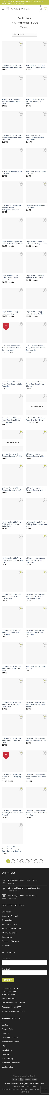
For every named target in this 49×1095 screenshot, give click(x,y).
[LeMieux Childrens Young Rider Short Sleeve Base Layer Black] (12, 617)
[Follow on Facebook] (41, 6)
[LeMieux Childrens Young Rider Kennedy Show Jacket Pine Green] (12, 122)
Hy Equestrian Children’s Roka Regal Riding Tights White (35, 101)
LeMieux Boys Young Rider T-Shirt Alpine (36, 207)
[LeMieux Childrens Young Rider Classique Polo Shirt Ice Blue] (36, 689)
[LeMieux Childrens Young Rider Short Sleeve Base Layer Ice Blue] (12, 581)
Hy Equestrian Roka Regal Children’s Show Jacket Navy (36, 66)
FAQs (4, 1046)
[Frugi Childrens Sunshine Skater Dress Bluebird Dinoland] (12, 262)
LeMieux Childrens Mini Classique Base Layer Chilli (35, 489)
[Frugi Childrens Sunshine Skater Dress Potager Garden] (36, 228)
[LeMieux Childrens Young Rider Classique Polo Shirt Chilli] (12, 725)
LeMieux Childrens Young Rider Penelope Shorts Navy (12, 66)
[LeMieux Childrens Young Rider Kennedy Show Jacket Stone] (36, 761)
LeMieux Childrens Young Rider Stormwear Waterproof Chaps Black (11, 208)
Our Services (7, 937)
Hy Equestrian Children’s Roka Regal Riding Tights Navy (11, 101)
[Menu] (3, 9)
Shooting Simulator (9, 924)
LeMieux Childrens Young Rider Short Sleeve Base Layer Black (11, 632)
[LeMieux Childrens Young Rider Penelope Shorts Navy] (12, 52)
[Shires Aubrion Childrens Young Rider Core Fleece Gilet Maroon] (12, 404)
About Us (6, 945)
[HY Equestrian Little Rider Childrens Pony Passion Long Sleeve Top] (36, 508)
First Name (24, 962)
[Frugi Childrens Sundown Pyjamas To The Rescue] (36, 262)
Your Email (24, 972)
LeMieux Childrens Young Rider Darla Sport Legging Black (11, 777)
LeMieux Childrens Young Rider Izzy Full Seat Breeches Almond (12, 813)
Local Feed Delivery (10, 1037)
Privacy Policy (7, 1058)
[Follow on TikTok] (41, 12)
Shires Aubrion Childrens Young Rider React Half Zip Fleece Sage (12, 384)
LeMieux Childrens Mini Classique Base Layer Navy (35, 455)
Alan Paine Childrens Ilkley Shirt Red (36, 667)
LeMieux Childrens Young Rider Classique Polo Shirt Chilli (11, 741)
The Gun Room (8, 920)
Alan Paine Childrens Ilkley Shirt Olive (36, 173)
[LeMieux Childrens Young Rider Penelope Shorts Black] (36, 725)
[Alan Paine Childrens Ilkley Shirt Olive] (36, 158)
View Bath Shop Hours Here (13, 1011)
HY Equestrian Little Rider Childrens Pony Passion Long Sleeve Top (36, 524)
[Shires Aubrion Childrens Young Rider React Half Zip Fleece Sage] (12, 368)
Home (13, 23)
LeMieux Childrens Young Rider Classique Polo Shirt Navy (11, 668)
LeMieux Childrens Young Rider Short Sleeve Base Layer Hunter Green (35, 596)
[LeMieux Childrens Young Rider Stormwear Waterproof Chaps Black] (12, 192)
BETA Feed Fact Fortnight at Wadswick (23, 888)
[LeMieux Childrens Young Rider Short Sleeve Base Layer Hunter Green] (36, 581)
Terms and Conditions (11, 1062)
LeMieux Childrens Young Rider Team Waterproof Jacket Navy (11, 704)
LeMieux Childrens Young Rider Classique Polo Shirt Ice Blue (35, 704)
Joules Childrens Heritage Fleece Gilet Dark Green (35, 419)
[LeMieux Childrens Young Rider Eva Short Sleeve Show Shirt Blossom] (36, 797)
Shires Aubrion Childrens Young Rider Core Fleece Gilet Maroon (11, 420)
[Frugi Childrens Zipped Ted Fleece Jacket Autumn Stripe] (12, 228)
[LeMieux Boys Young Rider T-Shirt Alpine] (36, 192)
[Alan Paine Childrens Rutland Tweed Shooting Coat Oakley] (36, 122)
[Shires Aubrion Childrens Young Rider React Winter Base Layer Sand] (12, 332)
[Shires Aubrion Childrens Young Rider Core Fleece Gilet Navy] (36, 368)
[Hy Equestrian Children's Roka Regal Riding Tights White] (36, 86)
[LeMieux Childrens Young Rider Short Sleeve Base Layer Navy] (36, 545)
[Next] (41, 861)
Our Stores (6, 912)
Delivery (5, 1033)
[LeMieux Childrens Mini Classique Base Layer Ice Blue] (12, 475)
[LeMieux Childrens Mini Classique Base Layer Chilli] (36, 475)
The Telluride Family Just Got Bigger (22, 880)
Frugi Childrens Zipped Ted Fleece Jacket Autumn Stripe (12, 243)
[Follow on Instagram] (41, 9)
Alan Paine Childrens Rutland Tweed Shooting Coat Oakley (35, 138)
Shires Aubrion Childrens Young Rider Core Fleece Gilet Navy (35, 384)
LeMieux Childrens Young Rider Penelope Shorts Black (36, 740)
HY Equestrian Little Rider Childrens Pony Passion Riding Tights (11, 524)
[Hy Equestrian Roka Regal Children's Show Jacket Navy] (36, 52)
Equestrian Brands (29, 1076)
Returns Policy (8, 1029)
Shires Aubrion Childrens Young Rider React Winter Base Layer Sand (11, 348)
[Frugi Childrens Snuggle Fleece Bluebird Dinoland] (36, 298)
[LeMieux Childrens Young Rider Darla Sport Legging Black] (12, 761)
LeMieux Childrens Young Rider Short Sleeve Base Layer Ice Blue (11, 596)
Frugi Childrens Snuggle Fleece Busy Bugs (10, 313)
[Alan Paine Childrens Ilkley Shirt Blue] (12, 158)
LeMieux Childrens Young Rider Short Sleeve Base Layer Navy (35, 560)
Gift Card (5, 1054)
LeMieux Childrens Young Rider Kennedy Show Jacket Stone (36, 777)
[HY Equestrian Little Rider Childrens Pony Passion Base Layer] (12, 545)
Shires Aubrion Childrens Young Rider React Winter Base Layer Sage (35, 348)
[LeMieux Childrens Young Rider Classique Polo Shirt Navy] (12, 653)
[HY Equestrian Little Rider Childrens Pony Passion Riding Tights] (12, 508)
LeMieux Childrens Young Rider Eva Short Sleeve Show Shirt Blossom (36, 813)
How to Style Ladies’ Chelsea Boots (22, 895)
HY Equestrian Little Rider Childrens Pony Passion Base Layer (12, 560)
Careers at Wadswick (10, 941)
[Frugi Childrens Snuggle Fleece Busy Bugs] (12, 298)
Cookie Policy (7, 1067)
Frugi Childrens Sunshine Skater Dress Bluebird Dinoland (11, 278)
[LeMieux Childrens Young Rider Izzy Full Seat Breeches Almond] (12, 797)
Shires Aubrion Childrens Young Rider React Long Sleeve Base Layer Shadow (11, 849)
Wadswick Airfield (9, 933)
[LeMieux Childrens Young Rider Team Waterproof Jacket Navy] (12, 689)
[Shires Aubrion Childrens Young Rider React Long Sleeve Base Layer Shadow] (12, 833)
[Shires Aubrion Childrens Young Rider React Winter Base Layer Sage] (36, 332)
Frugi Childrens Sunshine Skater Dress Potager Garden (36, 243)
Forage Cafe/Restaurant (11, 928)
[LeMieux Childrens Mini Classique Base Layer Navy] (36, 441)
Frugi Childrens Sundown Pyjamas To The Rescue (35, 277)
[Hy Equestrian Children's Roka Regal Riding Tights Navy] (12, 86)
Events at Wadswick (10, 916)
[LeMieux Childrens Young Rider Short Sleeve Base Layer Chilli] (36, 617)
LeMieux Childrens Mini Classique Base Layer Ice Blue (12, 489)
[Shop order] (24, 34)
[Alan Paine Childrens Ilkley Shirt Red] (36, 653)
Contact (5, 1025)
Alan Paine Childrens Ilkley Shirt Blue (12, 173)
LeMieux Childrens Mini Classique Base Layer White (12, 455)
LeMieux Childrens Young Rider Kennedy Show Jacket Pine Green (12, 138)
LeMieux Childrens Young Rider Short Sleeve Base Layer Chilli (35, 632)
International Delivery (11, 1041)
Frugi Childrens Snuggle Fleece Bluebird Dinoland (35, 313)
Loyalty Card (7, 1050)
